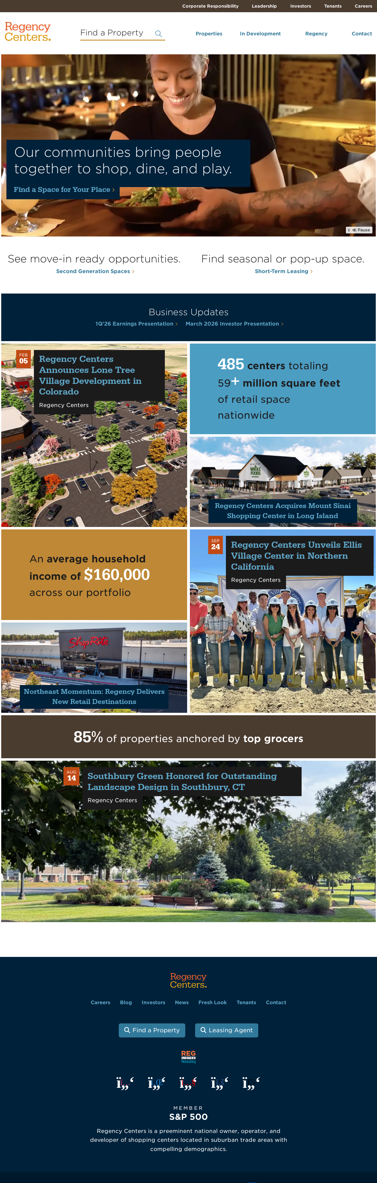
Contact (362, 34)
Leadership (264, 6)
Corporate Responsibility (210, 6)
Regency (316, 34)
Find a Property (156, 1030)
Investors (300, 6)
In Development (260, 34)
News (182, 1002)
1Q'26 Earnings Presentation (134, 324)
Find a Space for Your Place (62, 189)
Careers (363, 6)
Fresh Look (212, 1002)
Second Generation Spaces (93, 271)
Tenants (333, 6)
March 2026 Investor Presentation (232, 324)
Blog (126, 1002)
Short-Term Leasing (281, 271)
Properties (209, 34)
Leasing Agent (231, 1030)
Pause (359, 230)
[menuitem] (200, 36)
